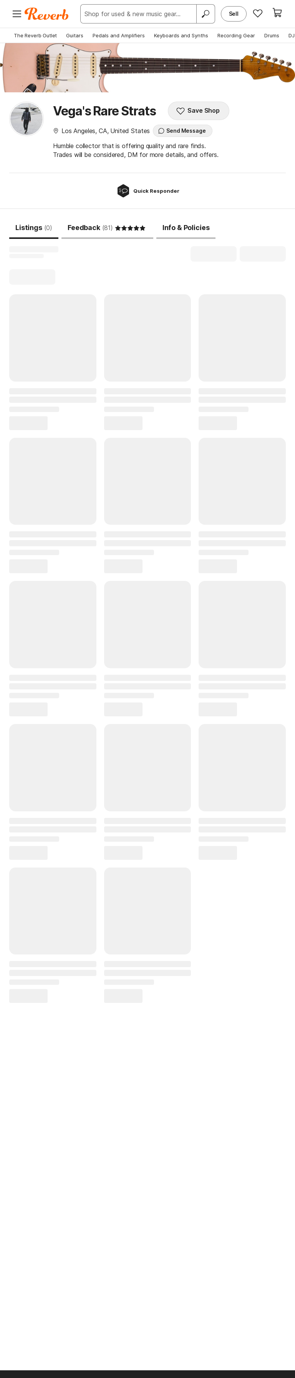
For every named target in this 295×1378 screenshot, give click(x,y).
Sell (234, 13)
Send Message (182, 130)
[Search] (205, 14)
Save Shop (198, 110)
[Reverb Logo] (47, 13)
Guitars (74, 35)
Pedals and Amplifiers (119, 35)
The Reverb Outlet (35, 35)
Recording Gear (236, 35)
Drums (271, 35)
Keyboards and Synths (181, 35)
